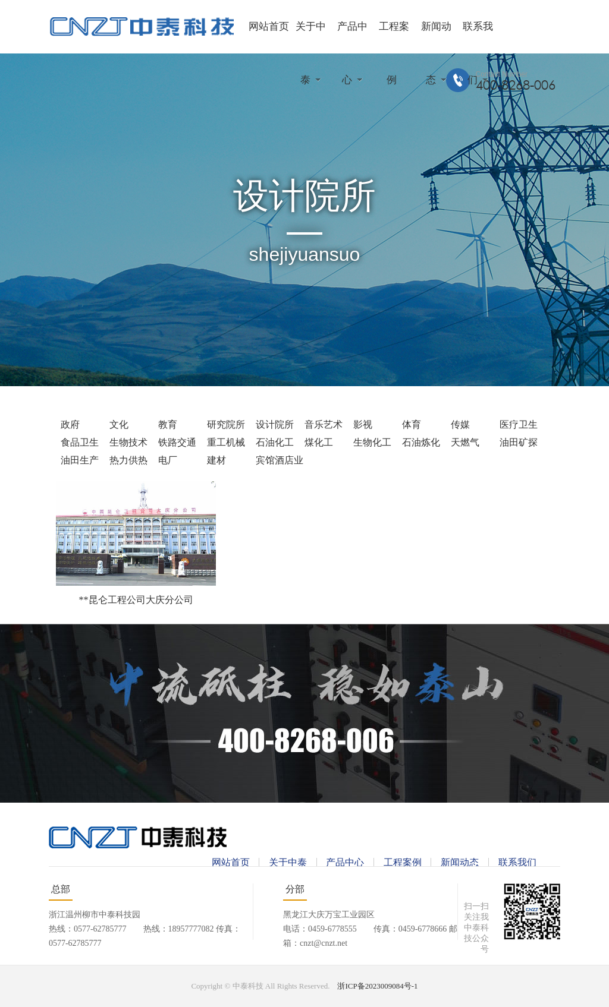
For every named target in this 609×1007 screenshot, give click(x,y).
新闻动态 (460, 862)
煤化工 (318, 442)
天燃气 (465, 442)
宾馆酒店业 (279, 460)
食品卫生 (80, 442)
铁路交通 (177, 442)
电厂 (167, 460)
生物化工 (372, 442)
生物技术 (128, 442)
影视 (362, 424)
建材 (216, 460)
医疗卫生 (519, 424)
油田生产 (80, 460)
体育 (411, 424)
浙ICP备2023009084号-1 (377, 985)
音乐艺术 (323, 424)
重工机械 (226, 442)
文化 (118, 424)
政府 (70, 424)
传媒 (460, 424)
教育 (167, 424)
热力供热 (128, 460)
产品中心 (345, 862)
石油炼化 (421, 442)
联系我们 (517, 862)
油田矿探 (519, 442)
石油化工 (275, 442)
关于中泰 (288, 862)
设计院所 (275, 424)
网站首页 (269, 26)
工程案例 (403, 862)
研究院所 (226, 424)
